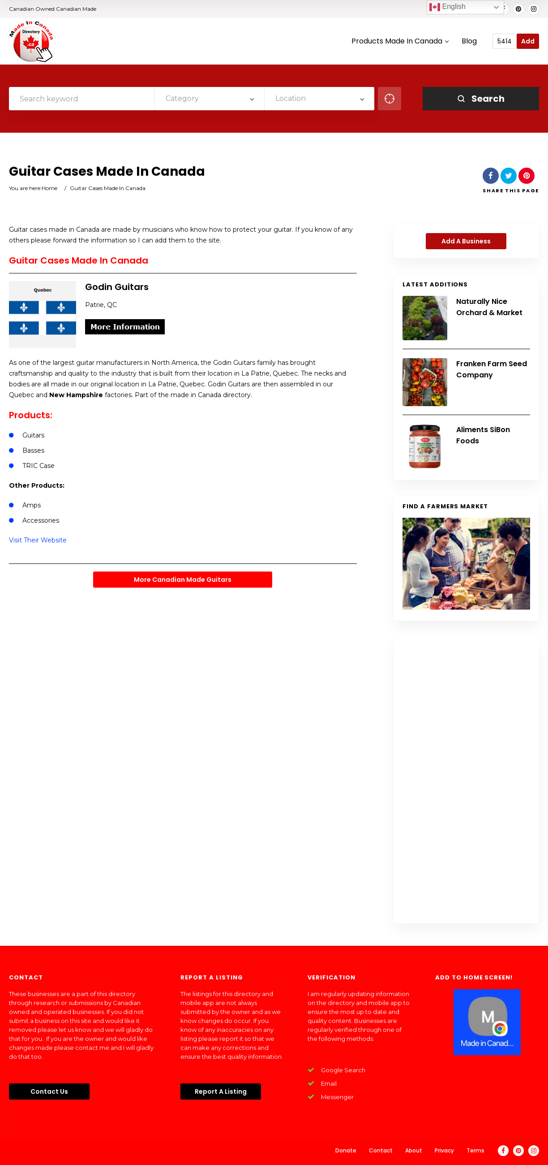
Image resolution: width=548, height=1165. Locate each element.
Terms (475, 1150)
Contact (381, 1150)
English (447, 7)
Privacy (444, 1150)
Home (49, 188)
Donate (345, 1150)
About (413, 1150)
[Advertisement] (466, 779)
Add (528, 41)
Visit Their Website (38, 540)
